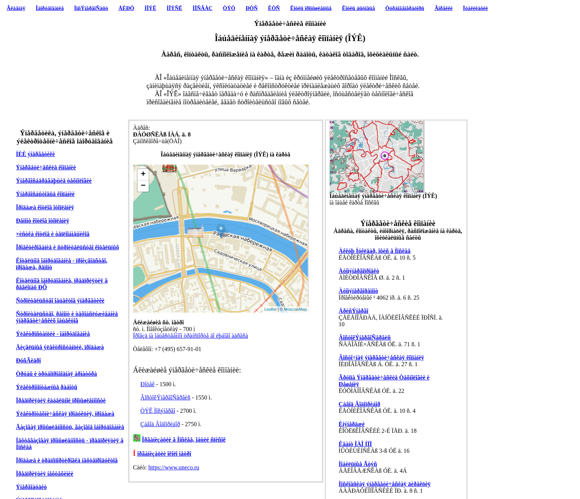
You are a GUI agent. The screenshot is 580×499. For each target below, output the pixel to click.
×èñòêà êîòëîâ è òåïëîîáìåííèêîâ (53, 234)
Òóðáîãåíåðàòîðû (404, 8)
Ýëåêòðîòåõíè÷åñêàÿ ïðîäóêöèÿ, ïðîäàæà (65, 414)
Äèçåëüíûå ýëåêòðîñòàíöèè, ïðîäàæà (60, 347)
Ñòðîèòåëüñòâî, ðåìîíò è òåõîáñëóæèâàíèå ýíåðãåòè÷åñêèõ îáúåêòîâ (67, 317)
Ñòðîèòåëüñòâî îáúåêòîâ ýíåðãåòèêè (60, 300)
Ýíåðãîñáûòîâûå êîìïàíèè (45, 194)
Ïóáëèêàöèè (475, 8)
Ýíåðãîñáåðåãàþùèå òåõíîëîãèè (54, 181)
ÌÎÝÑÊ (174, 8)
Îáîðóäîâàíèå (50, 8)
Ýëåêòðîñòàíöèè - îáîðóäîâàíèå (53, 334)
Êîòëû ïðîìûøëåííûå (310, 8)
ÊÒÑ (274, 8)
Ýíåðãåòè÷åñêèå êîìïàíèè (46, 167)
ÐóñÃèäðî (28, 360)
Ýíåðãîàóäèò (31, 487)
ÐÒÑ (252, 8)
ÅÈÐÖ (126, 8)
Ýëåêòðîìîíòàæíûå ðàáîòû (46, 387)
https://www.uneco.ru (173, 467)
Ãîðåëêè (444, 8)
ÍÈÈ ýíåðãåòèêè (35, 154)
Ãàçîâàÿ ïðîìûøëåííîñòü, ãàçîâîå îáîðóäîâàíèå (70, 427)
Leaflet (270, 309)
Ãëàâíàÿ (16, 8)
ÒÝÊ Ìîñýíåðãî (158, 411)
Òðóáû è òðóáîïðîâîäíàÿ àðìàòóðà (56, 374)
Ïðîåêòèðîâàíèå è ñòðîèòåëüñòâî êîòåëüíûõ (67, 247)
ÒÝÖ (229, 8)
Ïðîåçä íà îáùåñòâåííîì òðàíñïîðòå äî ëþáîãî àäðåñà (190, 336)
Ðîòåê (148, 384)
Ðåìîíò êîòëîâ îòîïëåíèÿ (42, 221)
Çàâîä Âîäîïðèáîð (160, 424)
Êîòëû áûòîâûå (358, 8)
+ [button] (143, 174)
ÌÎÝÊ (150, 8)
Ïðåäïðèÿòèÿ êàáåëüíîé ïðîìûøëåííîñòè (61, 400)
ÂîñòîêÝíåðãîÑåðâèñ (165, 397)
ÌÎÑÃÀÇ (203, 8)
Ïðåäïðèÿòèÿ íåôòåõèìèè (44, 474)
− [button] (143, 186)
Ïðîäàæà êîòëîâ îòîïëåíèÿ (45, 207)
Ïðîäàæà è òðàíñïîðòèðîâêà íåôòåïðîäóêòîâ (67, 460)
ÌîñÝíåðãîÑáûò (91, 8)
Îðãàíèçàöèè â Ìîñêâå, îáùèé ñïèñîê (184, 439)
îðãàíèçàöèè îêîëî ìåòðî (164, 454)
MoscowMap (295, 309)
